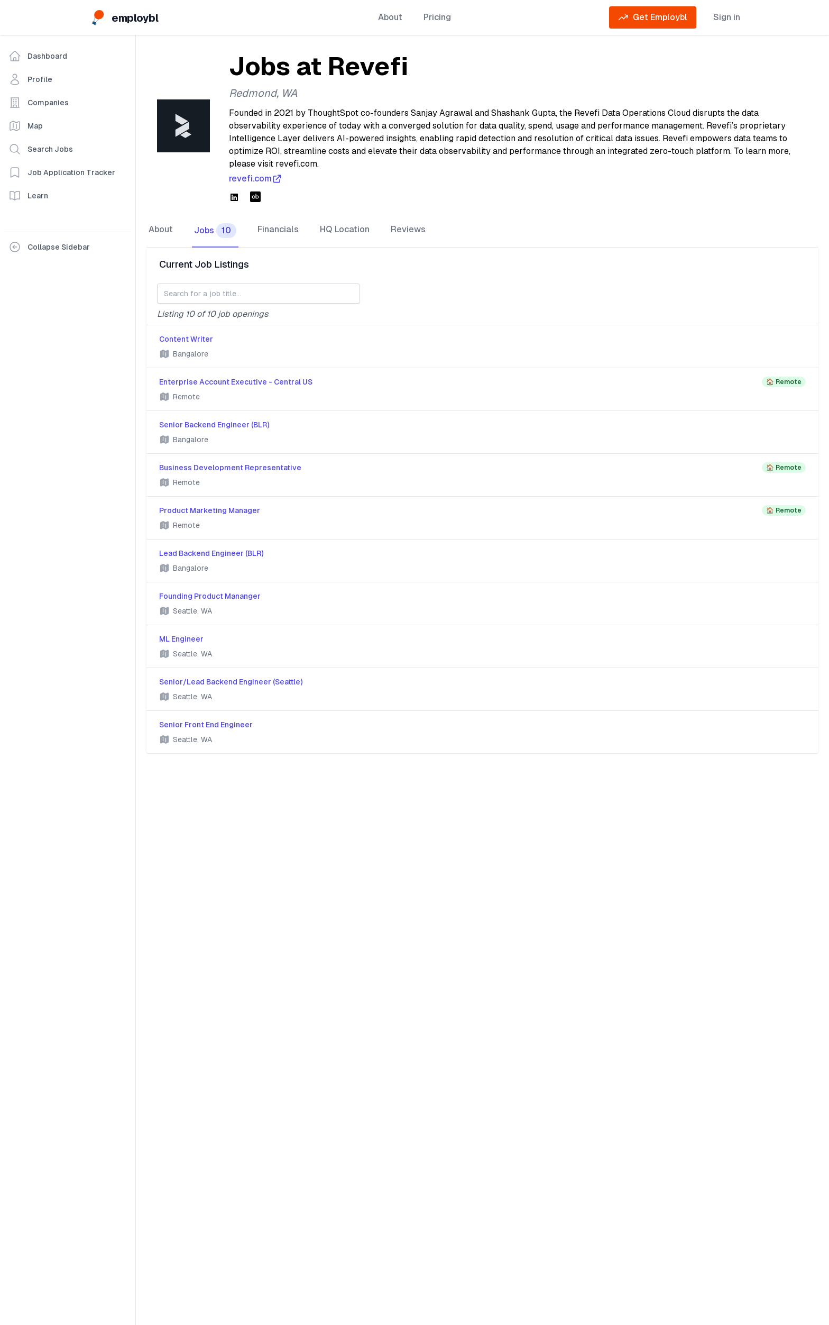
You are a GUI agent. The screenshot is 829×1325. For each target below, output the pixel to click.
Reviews (408, 229)
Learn (28, 195)
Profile (30, 79)
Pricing (437, 17)
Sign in (726, 17)
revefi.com (255, 178)
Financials (278, 229)
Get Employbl (652, 17)
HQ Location (345, 229)
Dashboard (37, 56)
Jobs (215, 230)
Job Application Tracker (61, 172)
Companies (38, 102)
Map (25, 126)
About (390, 17)
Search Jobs (40, 149)
